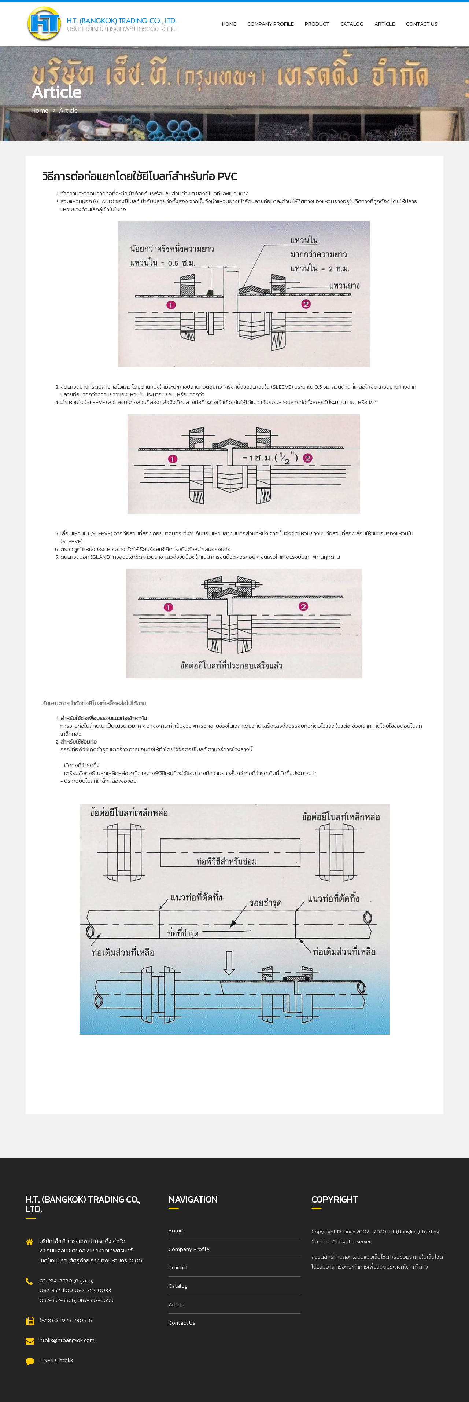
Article (384, 23)
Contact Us (422, 23)
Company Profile (270, 23)
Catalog (351, 23)
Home (229, 23)
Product (317, 23)
